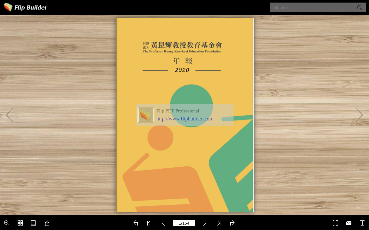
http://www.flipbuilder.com (184, 118)
